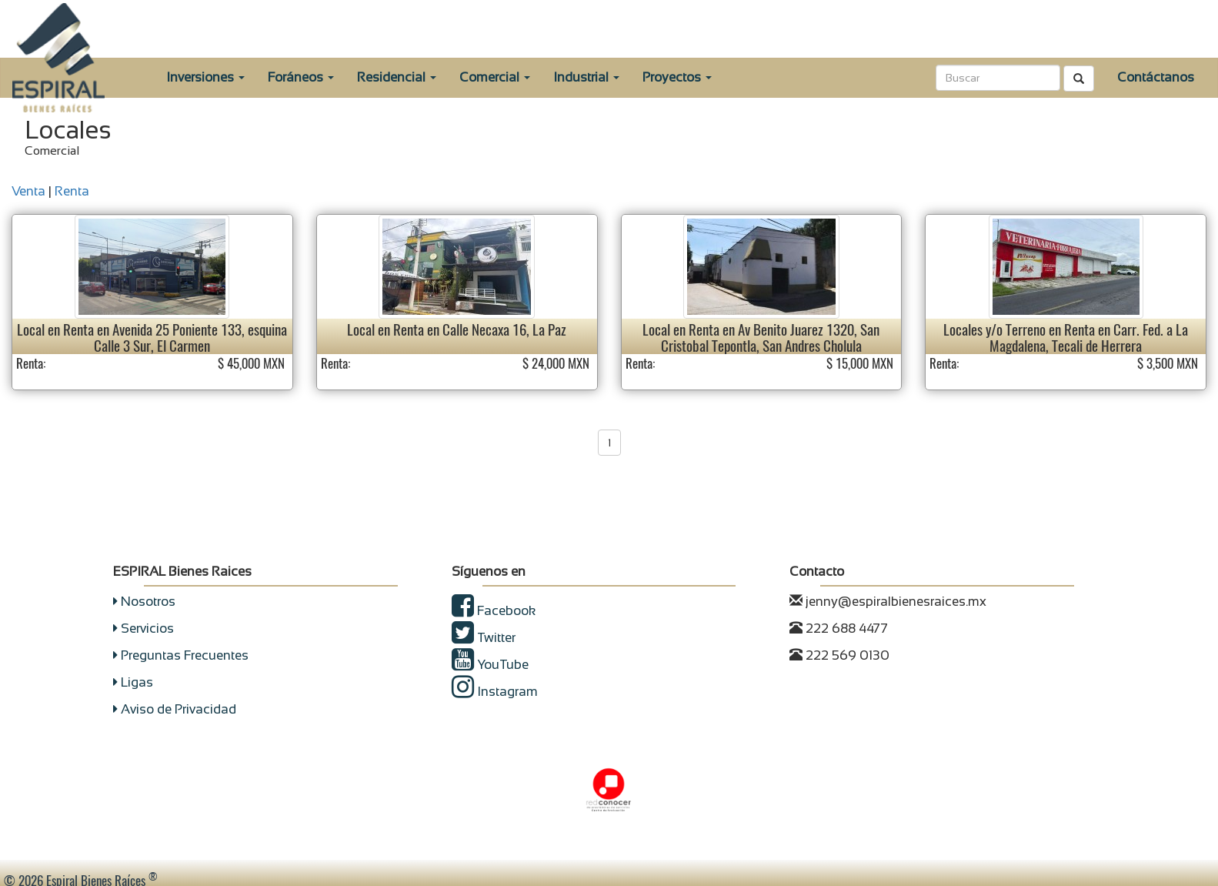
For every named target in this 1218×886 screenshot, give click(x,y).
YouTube (490, 664)
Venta (28, 191)
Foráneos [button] (301, 77)
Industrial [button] (586, 77)
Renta (72, 191)
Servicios (143, 628)
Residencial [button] (396, 77)
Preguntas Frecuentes (181, 655)
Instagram (495, 691)
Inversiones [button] (205, 77)
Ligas (133, 682)
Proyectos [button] (677, 77)
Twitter (484, 637)
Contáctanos (1155, 77)
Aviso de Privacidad (174, 709)
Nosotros (144, 601)
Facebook (494, 610)
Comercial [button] (494, 77)
